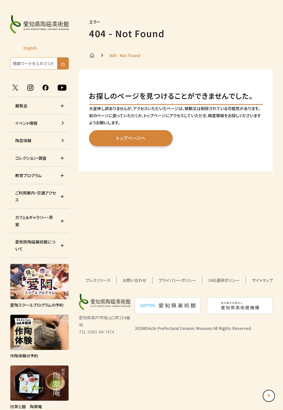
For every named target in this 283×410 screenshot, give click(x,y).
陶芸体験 (23, 140)
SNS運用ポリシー (224, 280)
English (30, 48)
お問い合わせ (134, 280)
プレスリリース (97, 280)
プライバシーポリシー (177, 280)
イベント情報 (26, 123)
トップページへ (130, 138)
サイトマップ (262, 280)
